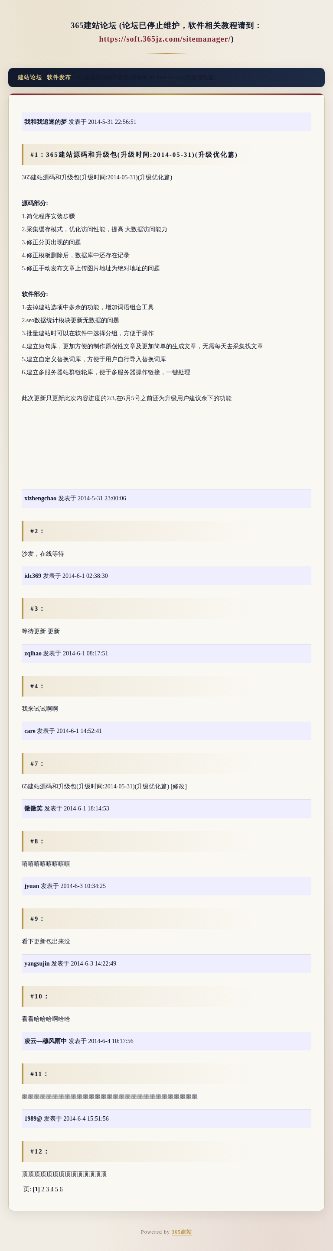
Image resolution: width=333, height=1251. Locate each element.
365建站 (182, 1232)
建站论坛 (30, 77)
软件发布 (59, 77)
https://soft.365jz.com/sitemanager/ (165, 39)
